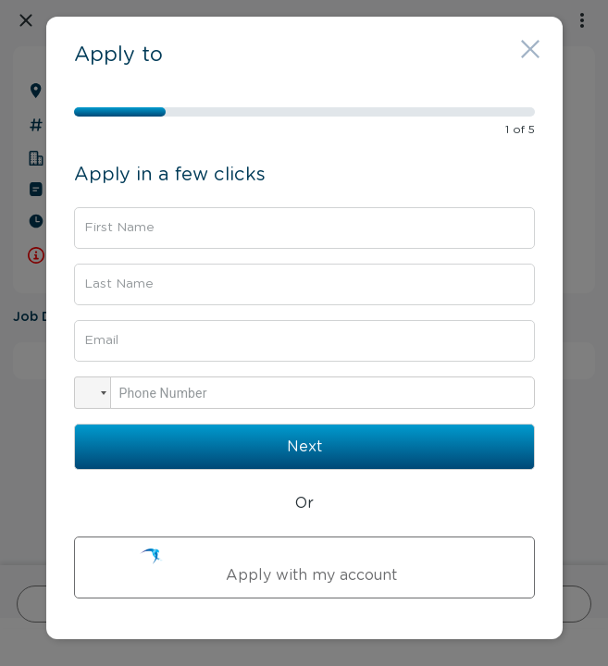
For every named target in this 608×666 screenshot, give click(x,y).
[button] (92, 392)
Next (304, 446)
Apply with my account (304, 566)
